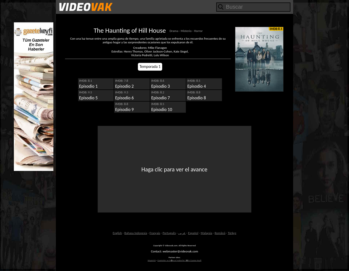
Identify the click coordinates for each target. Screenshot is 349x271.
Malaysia (206, 233)
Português (169, 233)
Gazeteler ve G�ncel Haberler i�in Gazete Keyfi (179, 260)
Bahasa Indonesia (135, 233)
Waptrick (152, 260)
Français (155, 233)
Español (193, 233)
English (117, 233)
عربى (182, 233)
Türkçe (232, 233)
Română (220, 233)
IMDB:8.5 (276, 29)
